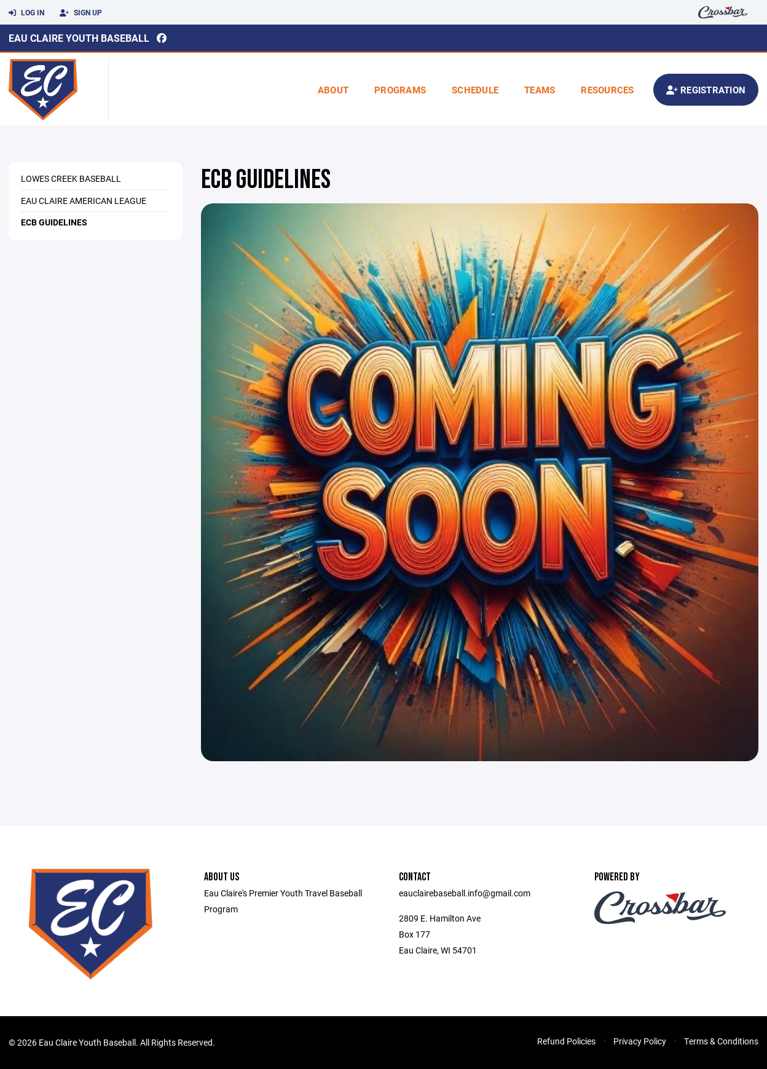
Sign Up (81, 12)
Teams (539, 90)
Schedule (475, 90)
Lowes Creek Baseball (71, 178)
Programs (400, 90)
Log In (26, 12)
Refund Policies (566, 1041)
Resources (607, 90)
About (333, 90)
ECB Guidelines (54, 222)
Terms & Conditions (721, 1041)
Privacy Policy (639, 1041)
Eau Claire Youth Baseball (79, 37)
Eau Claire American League (83, 200)
